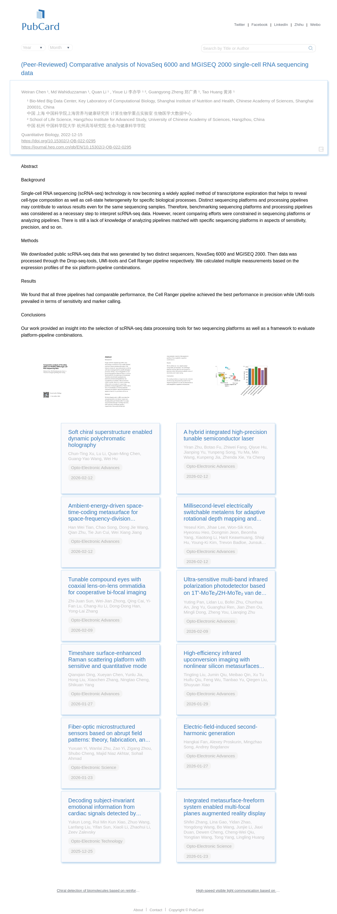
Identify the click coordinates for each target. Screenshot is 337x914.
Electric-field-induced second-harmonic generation (220, 730)
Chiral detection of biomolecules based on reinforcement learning (99, 890)
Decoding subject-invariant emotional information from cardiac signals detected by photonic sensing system (102, 810)
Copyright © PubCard (186, 910)
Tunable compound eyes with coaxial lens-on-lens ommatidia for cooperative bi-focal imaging (107, 585)
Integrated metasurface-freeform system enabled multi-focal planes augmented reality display (224, 806)
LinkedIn (281, 24)
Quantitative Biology (39, 134)
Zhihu (299, 24)
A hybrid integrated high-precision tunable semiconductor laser (225, 435)
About (138, 910)
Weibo (315, 24)
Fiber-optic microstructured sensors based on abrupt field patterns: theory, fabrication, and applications (108, 736)
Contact (156, 910)
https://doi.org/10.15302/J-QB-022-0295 (58, 140)
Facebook (260, 24)
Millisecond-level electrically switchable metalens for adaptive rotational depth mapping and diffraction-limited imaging (224, 515)
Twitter (239, 24)
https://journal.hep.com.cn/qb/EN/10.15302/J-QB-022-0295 (76, 147)
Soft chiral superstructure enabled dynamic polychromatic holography (110, 438)
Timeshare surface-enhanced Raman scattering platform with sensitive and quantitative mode (107, 659)
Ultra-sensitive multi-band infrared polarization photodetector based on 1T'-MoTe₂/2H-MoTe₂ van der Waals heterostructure (226, 589)
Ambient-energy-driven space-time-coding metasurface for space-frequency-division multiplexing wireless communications (106, 519)
